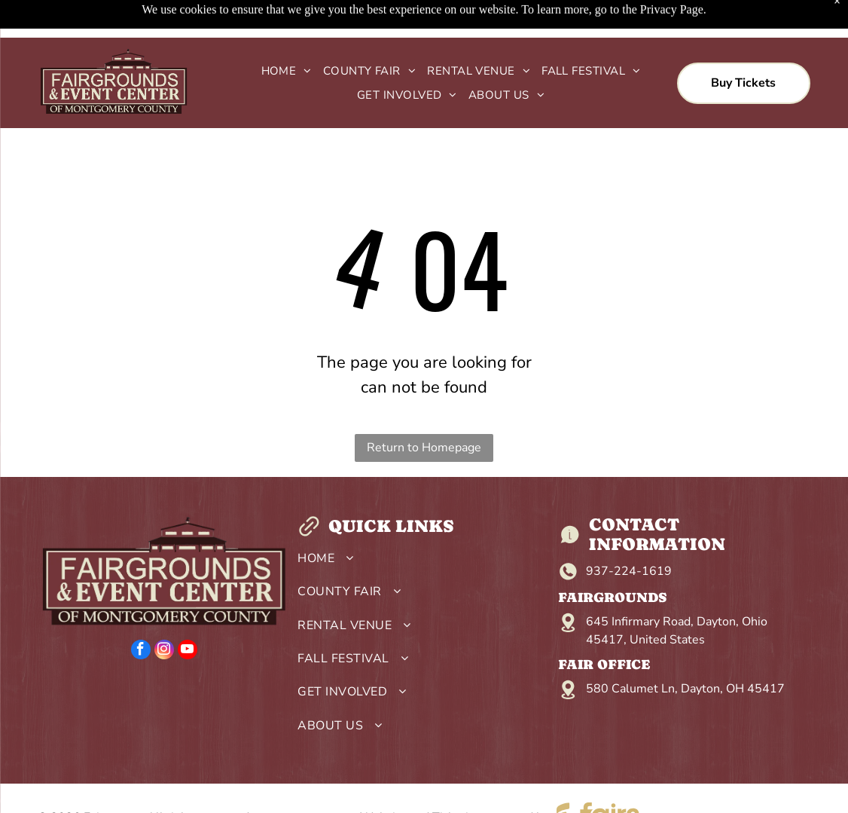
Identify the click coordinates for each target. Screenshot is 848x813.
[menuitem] (281, 71)
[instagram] (164, 651)
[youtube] (187, 651)
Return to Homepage (424, 447)
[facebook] (141, 651)
